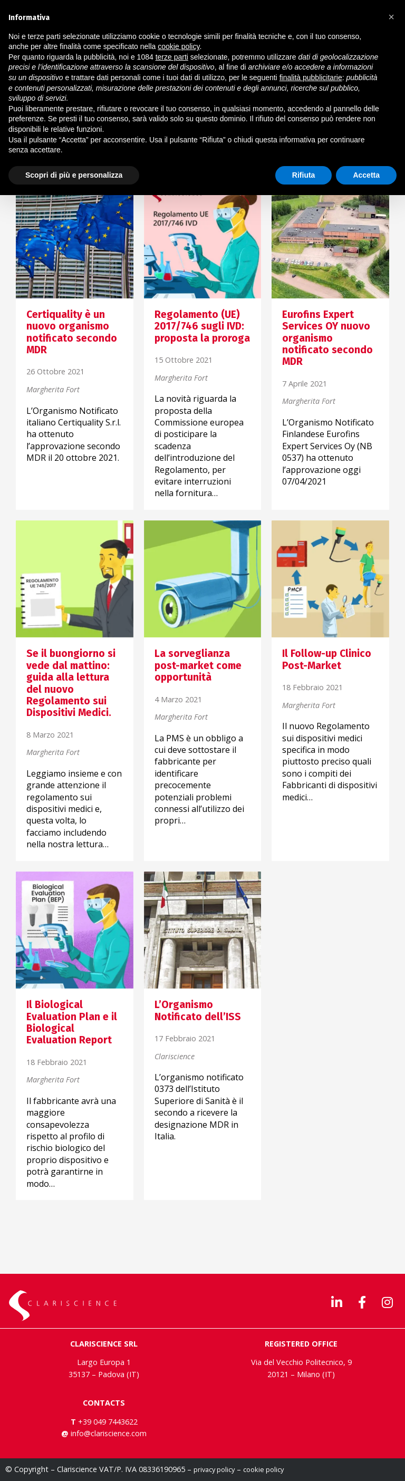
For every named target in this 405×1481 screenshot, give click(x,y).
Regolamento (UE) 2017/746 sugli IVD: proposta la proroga (202, 326)
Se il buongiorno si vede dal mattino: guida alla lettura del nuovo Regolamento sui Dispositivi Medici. (70, 683)
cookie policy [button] (178, 46)
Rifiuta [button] (303, 175)
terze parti (172, 57)
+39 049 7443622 (107, 1422)
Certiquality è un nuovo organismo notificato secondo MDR (71, 332)
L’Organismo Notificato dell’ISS (198, 1010)
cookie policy (263, 1469)
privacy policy (214, 1469)
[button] (391, 16)
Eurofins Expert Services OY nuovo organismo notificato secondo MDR (327, 338)
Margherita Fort (53, 389)
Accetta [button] (366, 175)
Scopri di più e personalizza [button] (73, 175)
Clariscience (175, 1056)
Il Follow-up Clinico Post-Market (326, 659)
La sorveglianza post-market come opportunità (198, 665)
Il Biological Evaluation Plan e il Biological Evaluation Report (71, 1022)
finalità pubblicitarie (310, 77)
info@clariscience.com (109, 1433)
